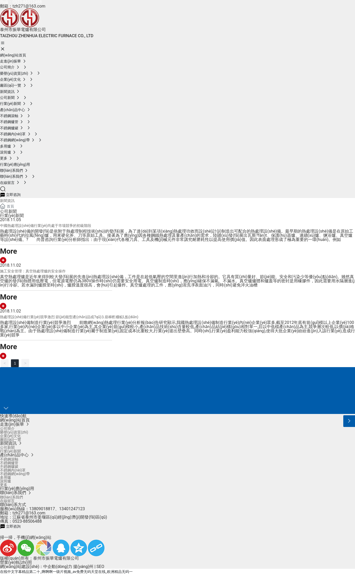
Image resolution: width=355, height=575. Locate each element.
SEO (100, 566)
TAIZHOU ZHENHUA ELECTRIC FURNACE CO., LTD (46, 35)
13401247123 (72, 508)
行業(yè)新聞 (12, 215)
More (8, 251)
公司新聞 (8, 211)
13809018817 (42, 508)
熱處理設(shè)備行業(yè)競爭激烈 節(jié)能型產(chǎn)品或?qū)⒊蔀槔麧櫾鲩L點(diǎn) (69, 317)
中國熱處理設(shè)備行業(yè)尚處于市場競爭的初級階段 (45, 225)
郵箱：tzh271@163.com (22, 6)
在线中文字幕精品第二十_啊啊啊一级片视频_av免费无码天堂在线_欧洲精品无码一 (66, 572)
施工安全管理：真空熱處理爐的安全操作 (33, 271)
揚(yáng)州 (83, 566)
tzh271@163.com (29, 512)
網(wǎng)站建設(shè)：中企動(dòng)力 (36, 566)
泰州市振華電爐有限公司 (23, 29)
